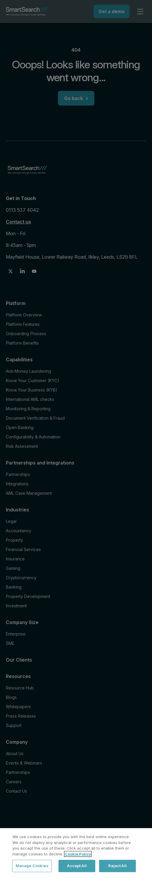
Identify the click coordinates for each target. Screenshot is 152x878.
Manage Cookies (32, 865)
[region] (76, 853)
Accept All (76, 865)
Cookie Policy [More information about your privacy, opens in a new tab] (78, 854)
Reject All (117, 865)
